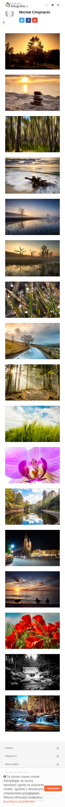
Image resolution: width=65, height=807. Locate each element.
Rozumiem (53, 788)
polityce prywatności (20, 801)
